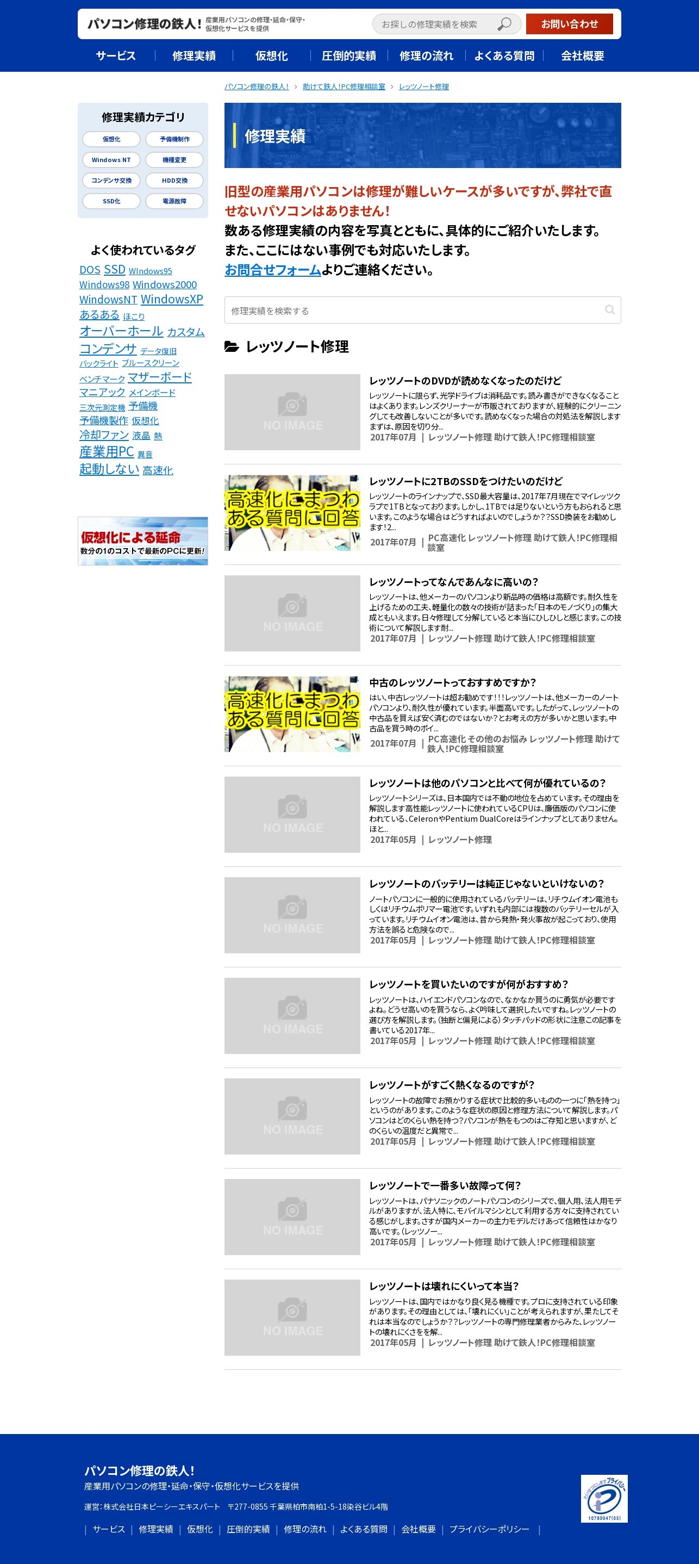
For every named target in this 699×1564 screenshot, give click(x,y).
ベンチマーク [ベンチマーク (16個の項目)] (101, 378)
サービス (108, 1528)
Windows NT (111, 159)
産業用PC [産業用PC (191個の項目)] (106, 451)
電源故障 (174, 200)
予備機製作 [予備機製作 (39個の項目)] (103, 420)
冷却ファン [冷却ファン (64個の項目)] (104, 434)
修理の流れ (305, 1528)
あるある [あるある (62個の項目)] (99, 314)
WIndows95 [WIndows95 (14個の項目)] (150, 270)
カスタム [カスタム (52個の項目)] (186, 332)
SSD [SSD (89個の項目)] (115, 268)
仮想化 (112, 138)
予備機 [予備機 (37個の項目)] (143, 405)
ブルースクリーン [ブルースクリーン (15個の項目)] (150, 362)
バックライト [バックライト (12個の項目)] (98, 363)
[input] (447, 24)
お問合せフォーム (272, 268)
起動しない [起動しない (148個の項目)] (109, 468)
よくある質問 (364, 1528)
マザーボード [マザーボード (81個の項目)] (160, 376)
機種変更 (174, 159)
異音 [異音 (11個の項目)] (145, 454)
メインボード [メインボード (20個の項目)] (152, 392)
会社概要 (418, 1528)
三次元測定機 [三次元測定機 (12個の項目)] (102, 407)
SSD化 (112, 200)
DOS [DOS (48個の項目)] (90, 269)
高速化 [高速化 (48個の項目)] (157, 470)
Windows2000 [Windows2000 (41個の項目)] (165, 284)
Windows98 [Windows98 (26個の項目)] (104, 284)
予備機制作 (175, 138)
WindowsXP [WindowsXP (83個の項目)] (172, 299)
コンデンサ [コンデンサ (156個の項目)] (108, 348)
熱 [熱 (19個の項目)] (158, 436)
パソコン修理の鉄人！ (140, 1470)
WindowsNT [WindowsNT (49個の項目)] (108, 299)
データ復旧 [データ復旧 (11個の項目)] (158, 350)
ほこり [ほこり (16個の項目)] (134, 316)
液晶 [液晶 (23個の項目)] (141, 435)
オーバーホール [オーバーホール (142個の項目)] (121, 330)
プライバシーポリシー (490, 1528)
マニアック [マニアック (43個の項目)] (102, 391)
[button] (515, 25)
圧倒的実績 (248, 1528)
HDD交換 (175, 180)
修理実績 (156, 1528)
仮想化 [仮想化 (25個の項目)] (145, 420)
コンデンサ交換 (111, 180)
